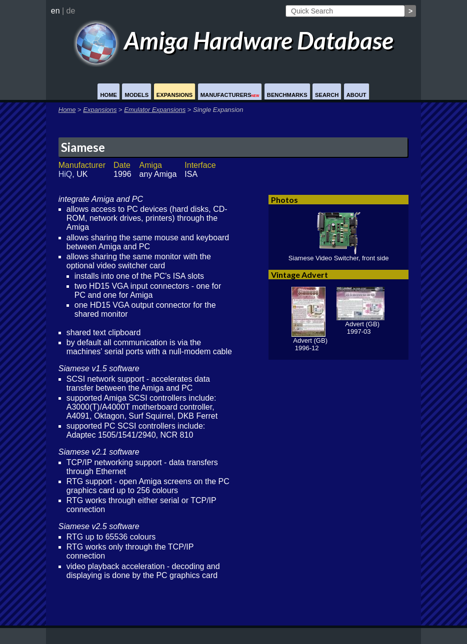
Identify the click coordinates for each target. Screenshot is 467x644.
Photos (284, 199)
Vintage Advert (299, 274)
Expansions (174, 95)
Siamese (83, 147)
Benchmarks (287, 95)
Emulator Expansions (155, 109)
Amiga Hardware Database (234, 40)
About (356, 95)
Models (136, 95)
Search (326, 95)
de (71, 10)
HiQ (65, 174)
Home (108, 95)
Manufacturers (230, 95)
